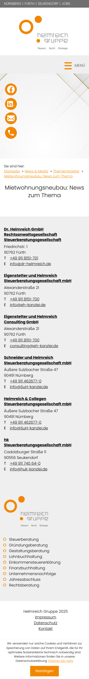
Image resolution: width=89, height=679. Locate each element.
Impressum (45, 617)
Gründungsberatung (28, 545)
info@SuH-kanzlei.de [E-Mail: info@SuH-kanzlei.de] (29, 387)
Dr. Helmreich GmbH (44, 234)
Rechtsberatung (24, 585)
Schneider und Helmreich (44, 360)
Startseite (12, 171)
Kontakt (45, 628)
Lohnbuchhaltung (25, 556)
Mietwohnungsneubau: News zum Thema (38, 176)
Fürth (30, 3)
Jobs (66, 3)
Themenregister (66, 171)
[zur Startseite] (44, 31)
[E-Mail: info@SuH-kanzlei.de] (11, 118)
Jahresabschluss (25, 579)
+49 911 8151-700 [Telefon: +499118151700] (24, 299)
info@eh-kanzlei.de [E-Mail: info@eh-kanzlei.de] (28, 305)
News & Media (36, 171)
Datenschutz (45, 623)
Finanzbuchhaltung (27, 568)
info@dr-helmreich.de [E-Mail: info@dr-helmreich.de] (30, 264)
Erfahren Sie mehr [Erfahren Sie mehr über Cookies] (60, 661)
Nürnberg (12, 3)
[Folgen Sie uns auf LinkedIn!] (11, 104)
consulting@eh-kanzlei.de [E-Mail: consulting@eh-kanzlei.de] (34, 346)
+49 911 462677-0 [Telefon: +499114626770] (26, 381)
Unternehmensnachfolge (32, 573)
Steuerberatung (24, 539)
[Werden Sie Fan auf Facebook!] (11, 89)
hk (44, 442)
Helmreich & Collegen (44, 401)
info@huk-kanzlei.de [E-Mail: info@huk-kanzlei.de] (28, 469)
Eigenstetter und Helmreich (44, 278)
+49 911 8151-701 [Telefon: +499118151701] (24, 258)
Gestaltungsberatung (29, 551)
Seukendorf (48, 3)
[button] (44, 64)
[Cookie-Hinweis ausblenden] (44, 671)
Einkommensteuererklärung (35, 562)
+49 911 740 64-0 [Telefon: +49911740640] (25, 463)
